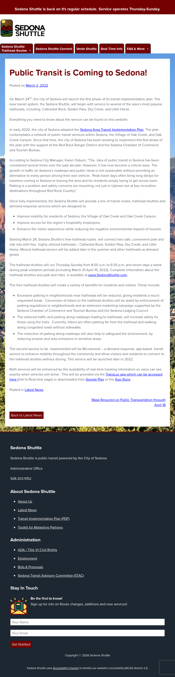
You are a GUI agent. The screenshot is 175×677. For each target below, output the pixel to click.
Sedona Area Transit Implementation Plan (112, 129)
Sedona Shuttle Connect (54, 48)
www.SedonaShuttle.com (107, 274)
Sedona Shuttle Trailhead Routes (16, 48)
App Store (122, 379)
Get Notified (21, 644)
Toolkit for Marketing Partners (40, 527)
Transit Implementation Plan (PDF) (44, 518)
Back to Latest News (26, 415)
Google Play (95, 379)
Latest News (34, 389)
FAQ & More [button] (138, 48)
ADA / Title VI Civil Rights (37, 549)
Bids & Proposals (30, 566)
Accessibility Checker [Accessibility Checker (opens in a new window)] (66, 668)
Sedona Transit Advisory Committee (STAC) (51, 575)
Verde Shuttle (86, 48)
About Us (25, 501)
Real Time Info (112, 48)
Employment (27, 558)
